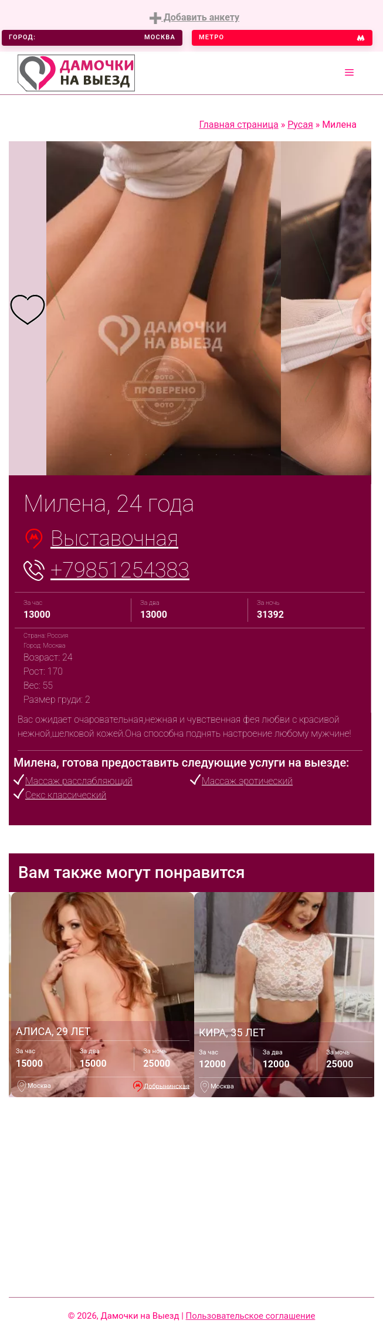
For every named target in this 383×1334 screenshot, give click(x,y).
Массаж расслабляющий (79, 781)
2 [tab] (128, 455)
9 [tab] (251, 455)
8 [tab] (234, 455)
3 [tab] (146, 455)
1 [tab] (111, 455)
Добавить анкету (194, 18)
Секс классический (65, 795)
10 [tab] (269, 455)
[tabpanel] (27, 308)
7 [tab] (216, 455)
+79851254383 (119, 570)
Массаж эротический (247, 781)
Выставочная (114, 538)
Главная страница (239, 124)
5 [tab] (181, 455)
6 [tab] (199, 455)
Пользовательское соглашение (251, 1316)
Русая (300, 124)
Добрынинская (166, 1086)
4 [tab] (164, 455)
